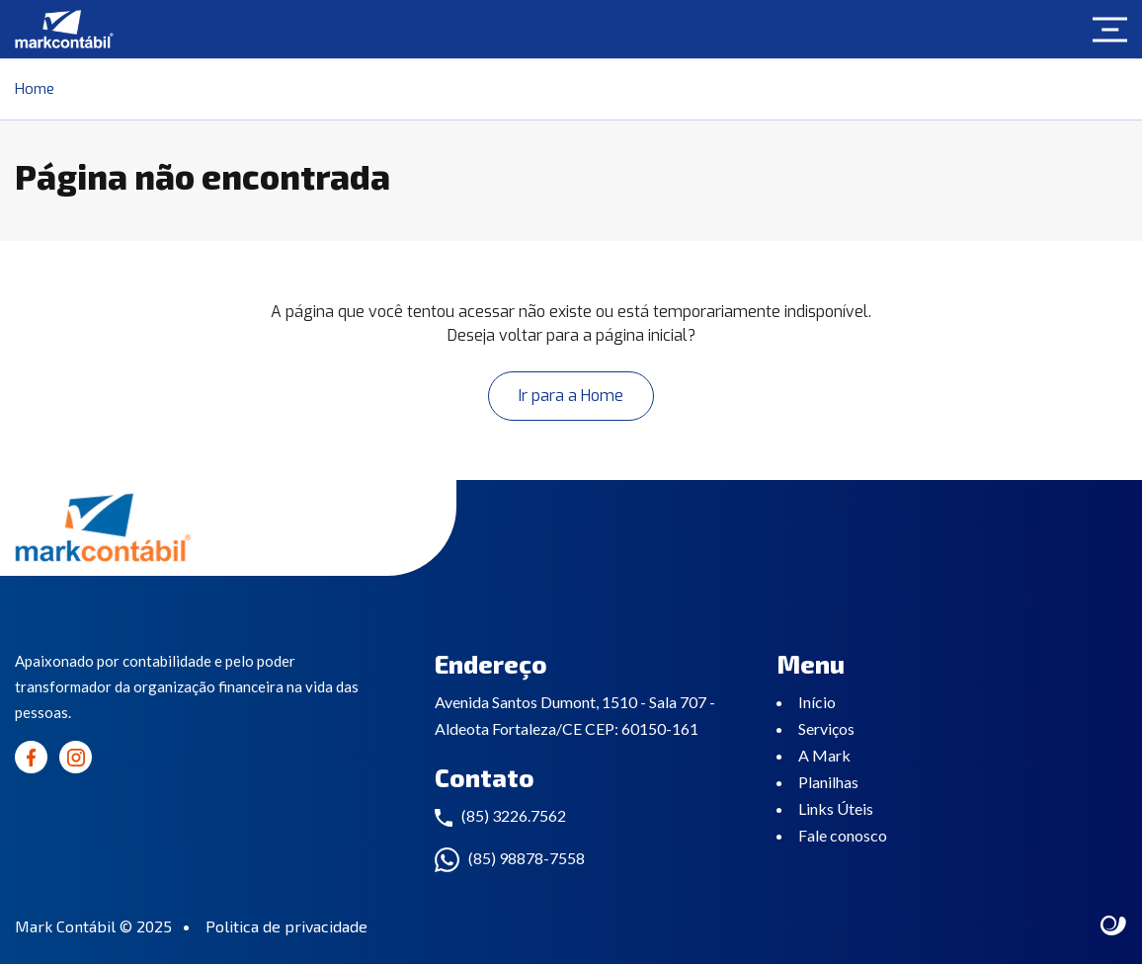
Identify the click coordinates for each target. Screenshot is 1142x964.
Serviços (826, 728)
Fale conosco (842, 835)
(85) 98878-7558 (526, 857)
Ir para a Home (571, 395)
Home (34, 89)
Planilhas (828, 781)
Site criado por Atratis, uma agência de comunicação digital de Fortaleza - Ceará (1114, 926)
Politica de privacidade (286, 926)
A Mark (824, 755)
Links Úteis (835, 808)
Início (817, 701)
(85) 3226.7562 (513, 815)
